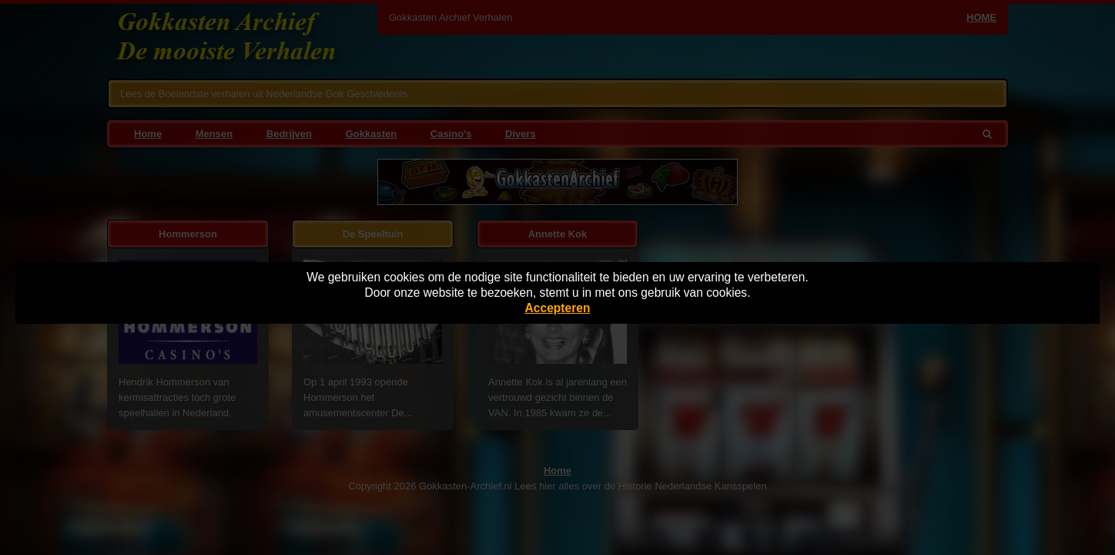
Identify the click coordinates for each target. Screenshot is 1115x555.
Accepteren (558, 307)
